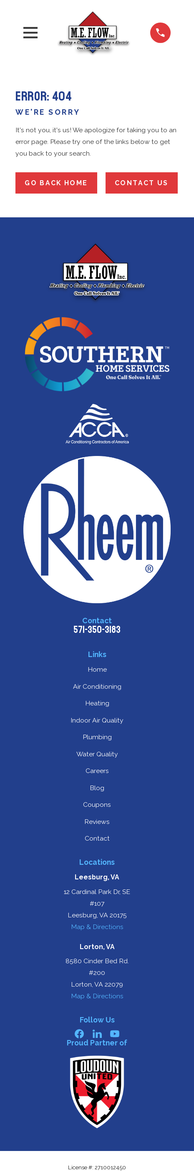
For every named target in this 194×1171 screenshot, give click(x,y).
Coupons (97, 804)
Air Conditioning (97, 686)
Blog (97, 788)
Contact (97, 838)
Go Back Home (56, 183)
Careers (97, 771)
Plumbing (97, 737)
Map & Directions (97, 927)
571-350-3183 (97, 630)
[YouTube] (114, 1033)
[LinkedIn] (97, 1033)
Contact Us (142, 183)
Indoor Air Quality (97, 720)
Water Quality (97, 754)
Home (97, 669)
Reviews (97, 822)
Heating (97, 703)
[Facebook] (79, 1033)
